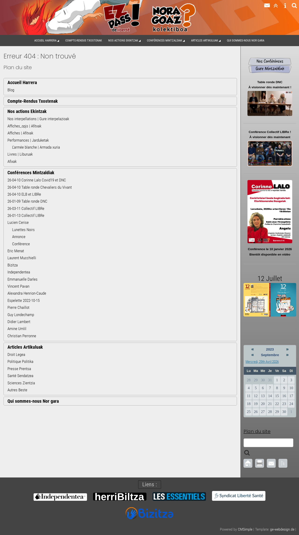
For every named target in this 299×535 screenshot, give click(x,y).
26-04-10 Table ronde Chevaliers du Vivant (39, 187)
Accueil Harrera (45, 40)
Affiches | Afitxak (20, 133)
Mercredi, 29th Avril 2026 (262, 362)
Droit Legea (16, 354)
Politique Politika (20, 361)
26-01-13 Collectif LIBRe (25, 215)
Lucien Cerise (18, 222)
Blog (10, 90)
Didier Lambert (18, 321)
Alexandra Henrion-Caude (26, 293)
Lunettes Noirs (23, 229)
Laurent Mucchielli (21, 258)
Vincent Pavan (18, 286)
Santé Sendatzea (20, 375)
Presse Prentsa (19, 368)
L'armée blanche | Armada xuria (36, 147)
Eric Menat (15, 251)
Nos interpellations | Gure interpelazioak (38, 118)
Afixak (12, 161)
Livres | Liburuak (20, 154)
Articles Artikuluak (204, 40)
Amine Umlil (16, 328)
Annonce (18, 236)
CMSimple (245, 529)
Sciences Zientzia (21, 383)
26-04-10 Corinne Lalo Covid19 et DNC (36, 180)
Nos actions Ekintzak (123, 40)
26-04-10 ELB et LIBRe (24, 194)
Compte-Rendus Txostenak (83, 40)
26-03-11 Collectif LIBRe (25, 208)
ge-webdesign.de (282, 529)
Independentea (18, 272)
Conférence (21, 244)
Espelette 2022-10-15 (23, 300)
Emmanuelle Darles (22, 279)
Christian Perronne (21, 336)
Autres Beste (17, 390)
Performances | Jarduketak (28, 140)
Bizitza (12, 265)
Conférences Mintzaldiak (164, 40)
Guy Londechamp (20, 314)
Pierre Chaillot (18, 307)
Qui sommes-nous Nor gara (245, 40)
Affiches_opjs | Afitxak (24, 126)
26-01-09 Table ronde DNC (27, 201)
